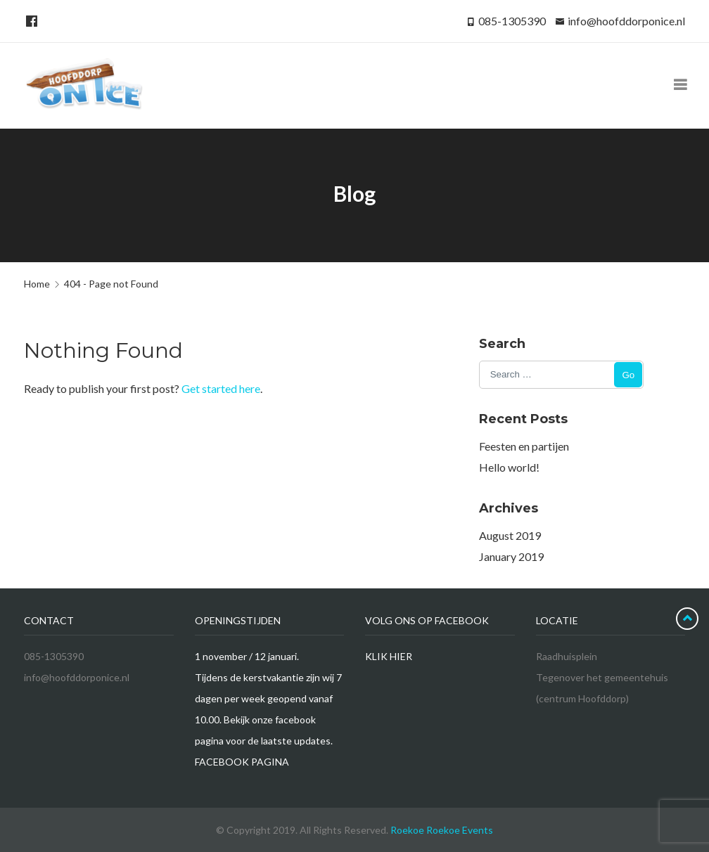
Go (628, 375)
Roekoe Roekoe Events (441, 830)
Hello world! (509, 467)
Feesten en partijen (524, 446)
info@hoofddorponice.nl (626, 20)
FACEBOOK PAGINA (242, 762)
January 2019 (511, 556)
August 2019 (510, 535)
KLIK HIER (388, 656)
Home (37, 284)
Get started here (220, 388)
